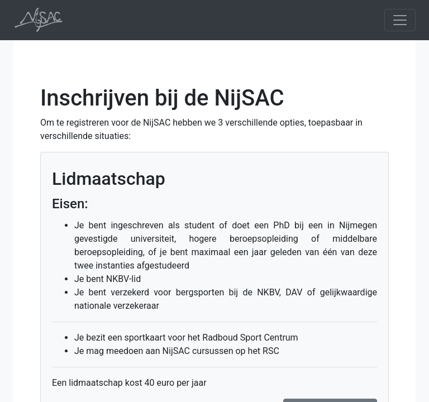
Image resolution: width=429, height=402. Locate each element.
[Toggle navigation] (400, 20)
